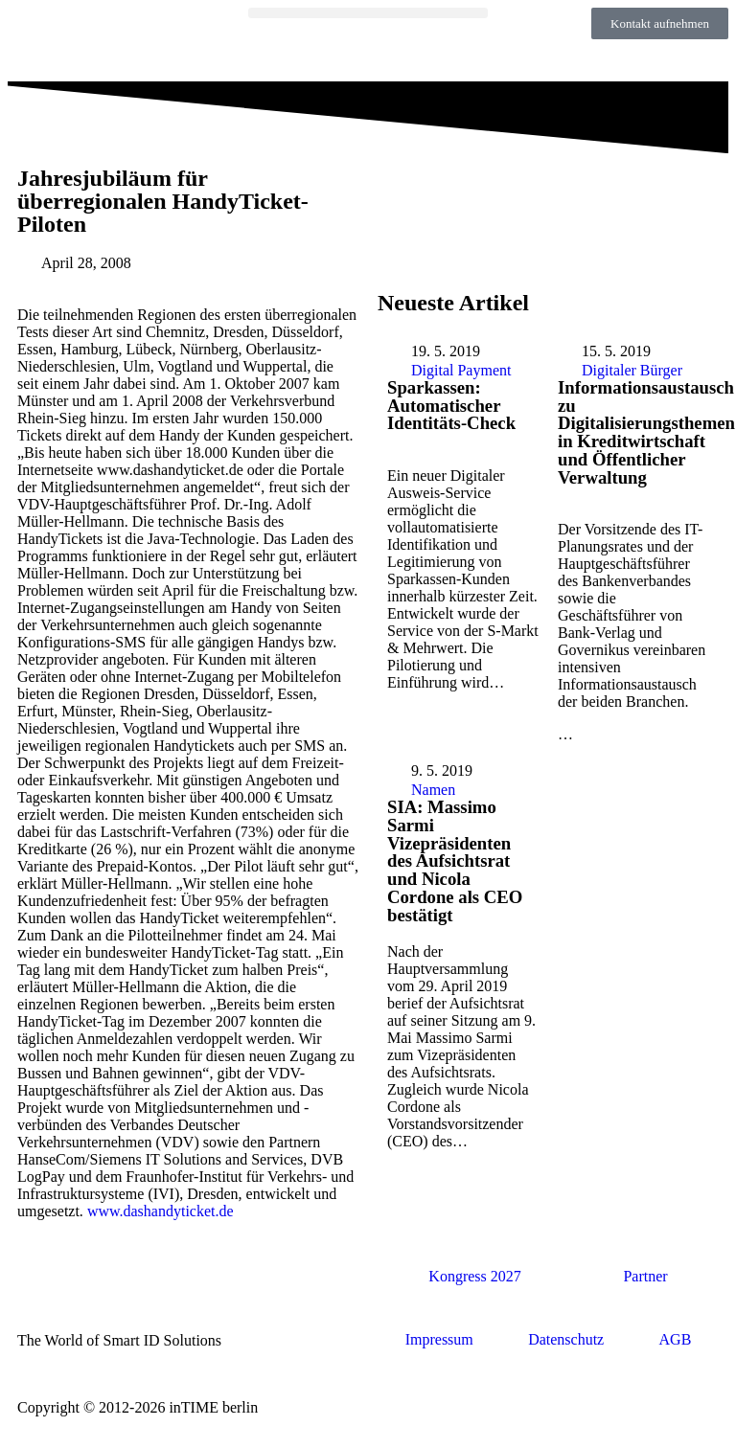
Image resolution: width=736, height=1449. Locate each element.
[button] (368, 13)
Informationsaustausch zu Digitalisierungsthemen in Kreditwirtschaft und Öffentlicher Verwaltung (646, 432)
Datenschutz (566, 1339)
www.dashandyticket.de (160, 1211)
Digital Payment (461, 370)
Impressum (439, 1339)
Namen (433, 789)
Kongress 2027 (474, 1276)
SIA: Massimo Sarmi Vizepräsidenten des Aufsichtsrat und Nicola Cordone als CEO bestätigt (454, 860)
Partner (645, 1276)
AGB (675, 1339)
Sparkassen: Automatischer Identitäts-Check (451, 405)
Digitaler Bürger (632, 370)
